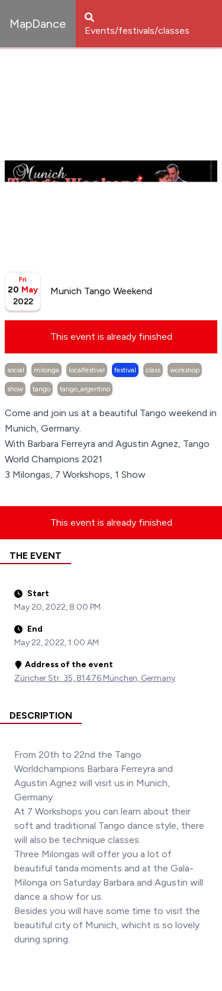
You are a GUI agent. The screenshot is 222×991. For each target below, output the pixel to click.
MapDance (37, 24)
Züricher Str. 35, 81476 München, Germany (94, 678)
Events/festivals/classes (137, 24)
